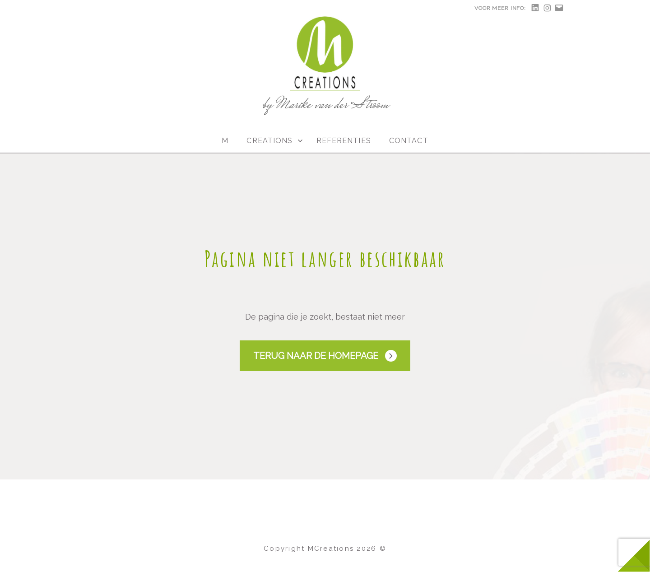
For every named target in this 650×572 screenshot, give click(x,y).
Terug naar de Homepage (315, 355)
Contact (408, 140)
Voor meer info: (500, 8)
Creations (269, 140)
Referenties (343, 140)
